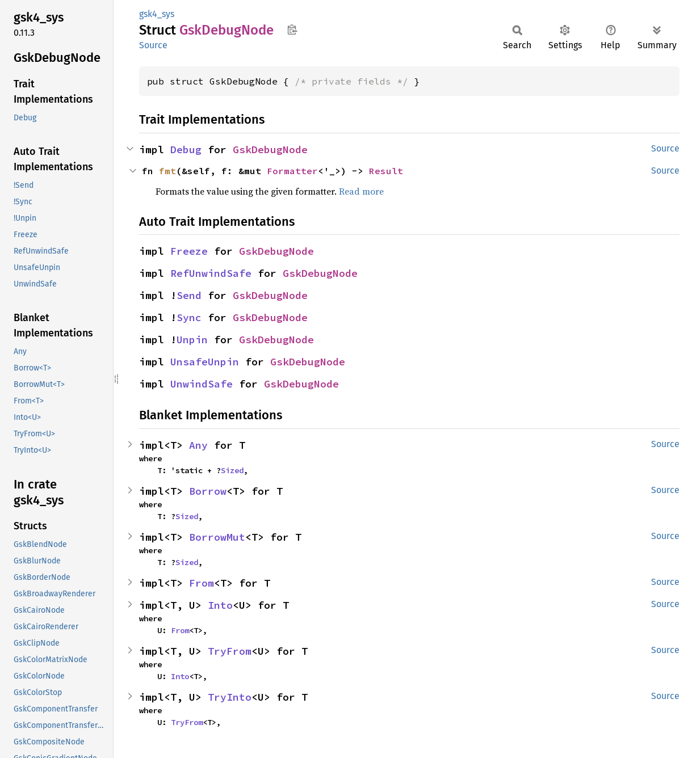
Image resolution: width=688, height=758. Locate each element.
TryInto (229, 697)
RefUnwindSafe (210, 273)
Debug (186, 149)
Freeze (189, 251)
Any (198, 445)
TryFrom (229, 651)
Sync (189, 317)
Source (153, 45)
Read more (361, 191)
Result (386, 170)
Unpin (192, 339)
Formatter (292, 170)
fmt (167, 170)
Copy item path (292, 29)
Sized (232, 470)
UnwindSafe (201, 383)
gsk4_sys (156, 14)
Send (189, 295)
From (201, 582)
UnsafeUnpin (204, 361)
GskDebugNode (270, 149)
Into (220, 605)
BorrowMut (217, 537)
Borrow (207, 491)
